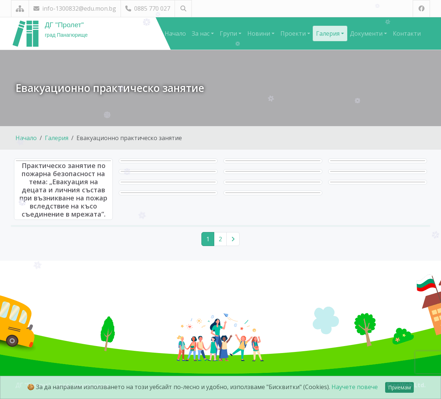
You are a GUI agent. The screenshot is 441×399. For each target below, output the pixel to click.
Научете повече (354, 387)
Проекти (293, 33)
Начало (175, 33)
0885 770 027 (147, 8)
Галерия (328, 33)
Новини (259, 33)
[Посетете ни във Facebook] (421, 8)
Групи (229, 33)
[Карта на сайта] (20, 8)
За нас (201, 33)
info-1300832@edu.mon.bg (74, 8)
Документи (367, 33)
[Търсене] (183, 8)
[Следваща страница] (233, 239)
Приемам (399, 387)
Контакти (407, 33)
